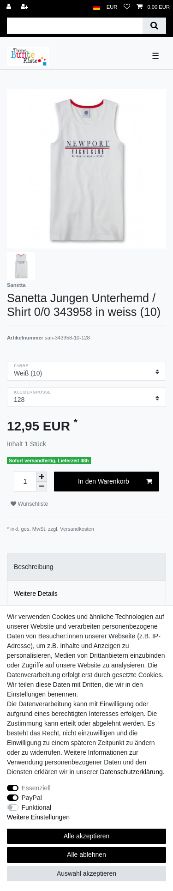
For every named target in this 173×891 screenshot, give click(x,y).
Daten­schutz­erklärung (131, 772)
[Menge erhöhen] (41, 477)
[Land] (96, 7)
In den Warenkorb (115, 482)
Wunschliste (29, 504)
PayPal (32, 797)
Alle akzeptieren (87, 836)
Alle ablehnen (86, 854)
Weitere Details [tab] (36, 593)
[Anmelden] (9, 7)
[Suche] (154, 26)
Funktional (37, 807)
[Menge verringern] (41, 486)
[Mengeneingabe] (25, 481)
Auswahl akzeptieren (86, 873)
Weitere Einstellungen (38, 817)
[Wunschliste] (126, 7)
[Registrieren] (25, 7)
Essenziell (36, 788)
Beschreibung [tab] (34, 566)
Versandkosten (77, 529)
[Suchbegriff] (75, 26)
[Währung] (112, 7)
